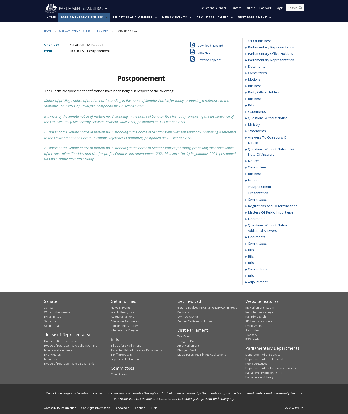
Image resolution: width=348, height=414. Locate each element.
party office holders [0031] (264, 92)
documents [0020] (256, 66)
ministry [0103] (254, 124)
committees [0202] (257, 269)
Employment (253, 326)
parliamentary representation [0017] (271, 60)
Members (50, 359)
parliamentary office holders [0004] (270, 54)
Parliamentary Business (82, 18)
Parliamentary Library (124, 326)
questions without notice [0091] (267, 118)
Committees (119, 374)
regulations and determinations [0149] (272, 206)
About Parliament (212, 18)
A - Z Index (252, 330)
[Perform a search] (300, 8)
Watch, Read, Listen (123, 312)
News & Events (174, 18)
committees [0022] (257, 73)
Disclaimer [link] (122, 408)
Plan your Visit (186, 350)
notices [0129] (254, 161)
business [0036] (255, 99)
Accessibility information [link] (60, 408)
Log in (280, 8)
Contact (236, 8)
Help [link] (154, 408)
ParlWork (265, 8)
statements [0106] (257, 131)
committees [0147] (257, 199)
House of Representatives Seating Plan (70, 364)
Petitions (183, 312)
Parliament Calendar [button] (213, 8)
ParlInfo (250, 8)
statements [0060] (257, 111)
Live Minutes (52, 355)
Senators (50, 321)
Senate (49, 308)
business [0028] (255, 86)
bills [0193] (251, 256)
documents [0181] (256, 237)
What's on (184, 337)
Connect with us (188, 317)
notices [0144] (254, 180)
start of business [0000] (258, 41)
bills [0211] (251, 275)
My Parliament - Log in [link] (259, 308)
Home (51, 18)
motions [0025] (254, 79)
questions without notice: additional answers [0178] (268, 228)
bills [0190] (251, 250)
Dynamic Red (52, 317)
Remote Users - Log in (260, 312)
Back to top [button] (294, 408)
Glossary (251, 335)
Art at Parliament (188, 346)
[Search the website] (295, 8)
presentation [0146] (258, 193)
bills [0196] (251, 263)
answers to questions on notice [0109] (268, 140)
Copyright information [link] (95, 408)
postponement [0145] (259, 186)
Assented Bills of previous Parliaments (136, 350)
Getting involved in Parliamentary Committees (207, 308)
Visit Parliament (252, 18)
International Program (125, 330)
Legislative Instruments (126, 359)
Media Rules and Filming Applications (201, 355)
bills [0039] (251, 105)
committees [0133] (257, 167)
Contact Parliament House (194, 321)
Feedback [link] (140, 408)
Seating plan (52, 326)
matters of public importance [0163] (270, 212)
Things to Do (185, 341)
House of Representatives (61, 341)
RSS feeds (252, 339)
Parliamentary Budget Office (264, 373)
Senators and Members (133, 18)
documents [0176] (256, 219)
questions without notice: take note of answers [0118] (272, 152)
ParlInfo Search (255, 317)
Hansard (103, 31)
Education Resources (125, 321)
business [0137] (255, 174)
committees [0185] (257, 243)
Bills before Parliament (126, 346)
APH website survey (258, 321)
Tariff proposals (121, 355)
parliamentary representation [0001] (271, 47)
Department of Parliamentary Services (270, 368)
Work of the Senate (57, 312)
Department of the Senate (262, 355)
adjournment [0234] (258, 282)
